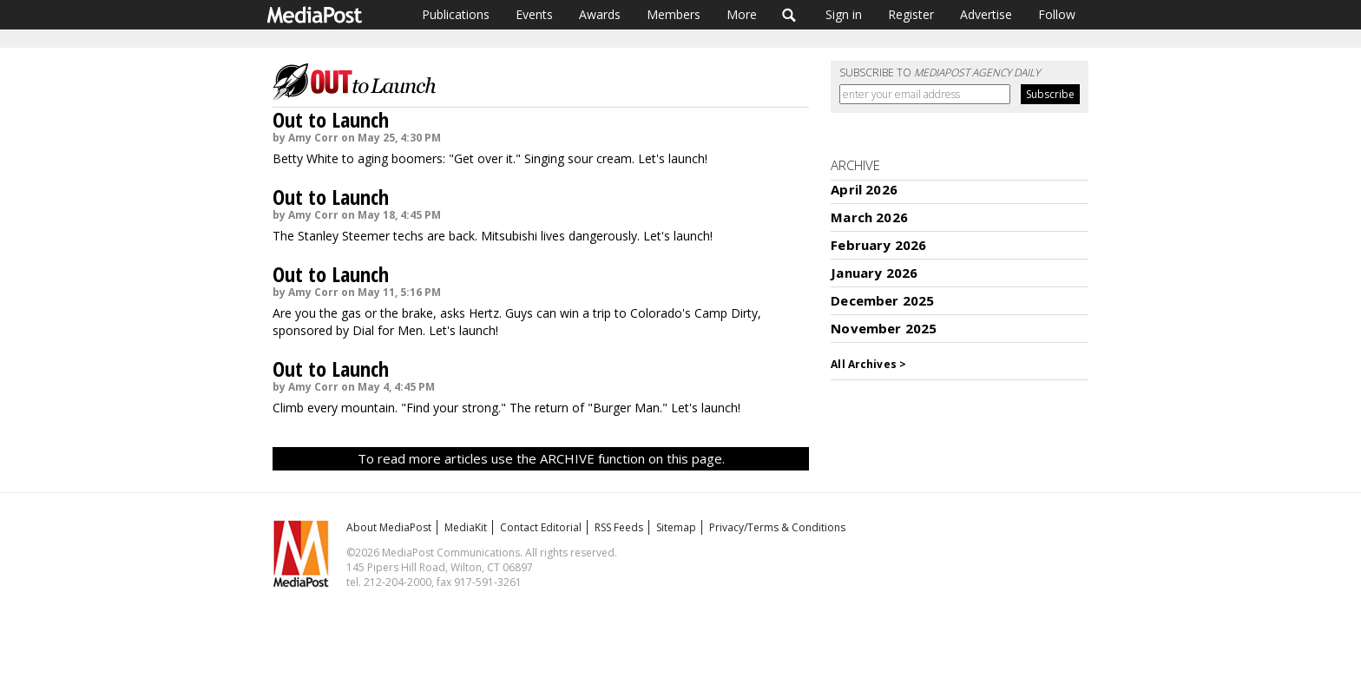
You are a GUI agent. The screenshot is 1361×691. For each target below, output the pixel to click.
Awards (600, 14)
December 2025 (882, 300)
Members (673, 14)
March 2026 (869, 217)
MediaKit (465, 527)
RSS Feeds (619, 527)
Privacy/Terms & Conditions (777, 527)
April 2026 (864, 189)
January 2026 (874, 272)
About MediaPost (388, 527)
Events (534, 14)
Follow (1056, 14)
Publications (456, 14)
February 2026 (878, 244)
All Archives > (868, 364)
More (742, 14)
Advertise (986, 14)
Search (789, 15)
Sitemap (676, 527)
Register (911, 14)
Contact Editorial (541, 527)
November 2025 (884, 328)
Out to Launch (331, 119)
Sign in (843, 14)
